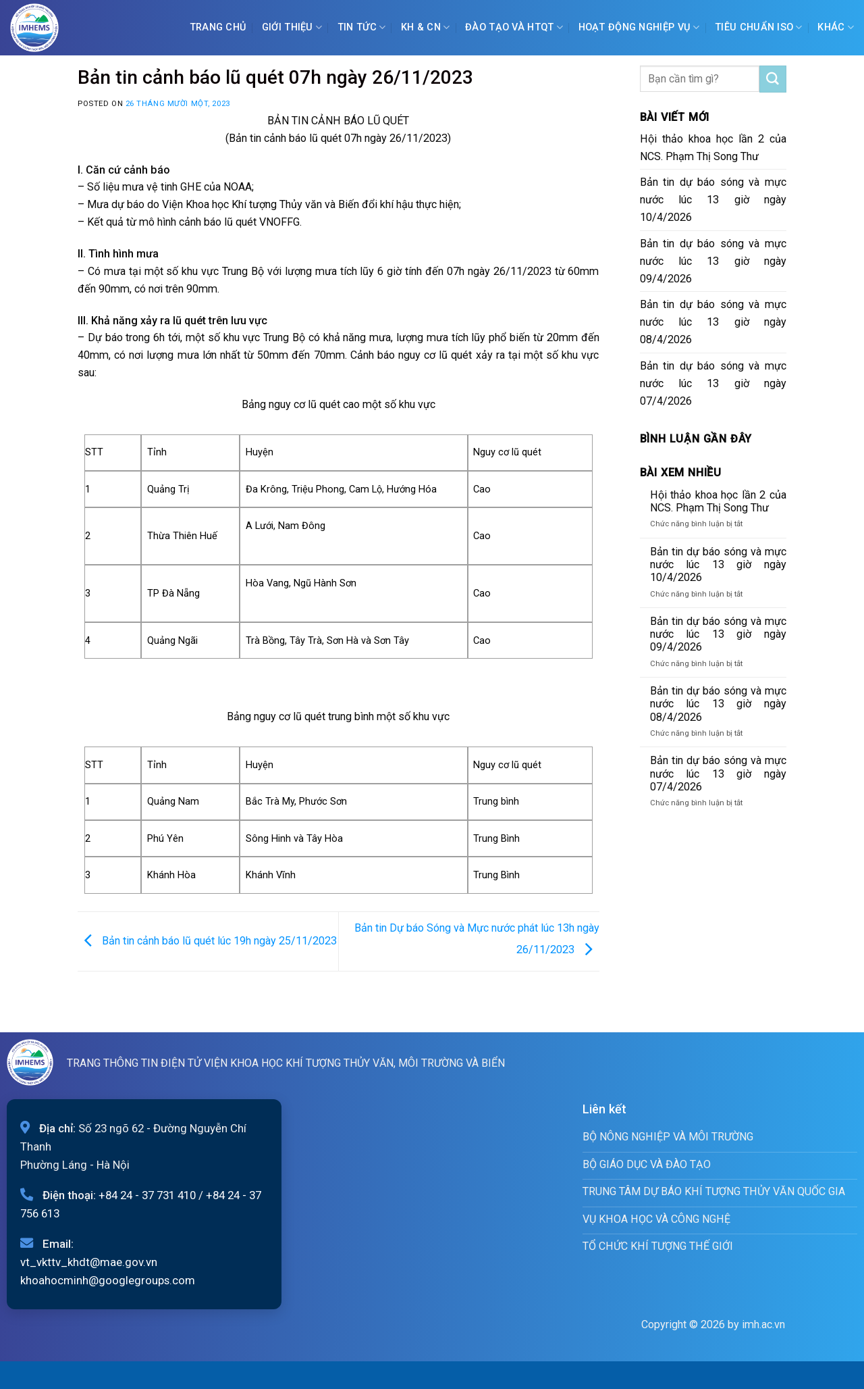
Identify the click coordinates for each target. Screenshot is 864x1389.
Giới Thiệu (292, 27)
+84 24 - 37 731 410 (147, 1195)
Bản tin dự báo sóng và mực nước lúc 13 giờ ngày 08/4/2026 (713, 322)
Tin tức (362, 27)
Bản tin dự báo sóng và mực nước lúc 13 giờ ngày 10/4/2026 (713, 200)
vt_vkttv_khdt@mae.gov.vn (88, 1262)
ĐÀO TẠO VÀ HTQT (514, 27)
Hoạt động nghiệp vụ (639, 27)
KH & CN (425, 27)
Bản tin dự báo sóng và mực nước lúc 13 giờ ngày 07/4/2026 (713, 383)
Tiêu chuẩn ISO (759, 27)
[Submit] (772, 79)
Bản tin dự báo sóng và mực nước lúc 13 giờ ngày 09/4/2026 (713, 261)
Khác (835, 27)
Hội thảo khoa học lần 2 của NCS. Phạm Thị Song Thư (713, 147)
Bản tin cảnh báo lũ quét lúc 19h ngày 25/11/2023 (207, 940)
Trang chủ (218, 27)
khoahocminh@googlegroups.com (107, 1280)
